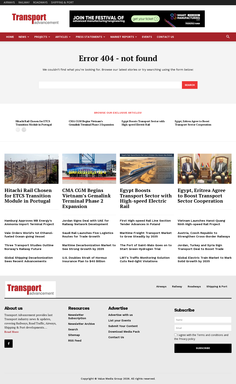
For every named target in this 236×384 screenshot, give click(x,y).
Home (10, 37)
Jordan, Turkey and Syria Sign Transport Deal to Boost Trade (201, 247)
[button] (227, 37)
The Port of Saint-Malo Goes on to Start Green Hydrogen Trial (146, 247)
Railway (24, 2)
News (24, 37)
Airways (9, 2)
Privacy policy (187, 339)
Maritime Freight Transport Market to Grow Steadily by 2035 (146, 234)
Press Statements (90, 37)
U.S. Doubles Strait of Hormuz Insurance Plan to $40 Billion (84, 259)
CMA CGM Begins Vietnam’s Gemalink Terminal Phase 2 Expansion (91, 123)
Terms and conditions (210, 335)
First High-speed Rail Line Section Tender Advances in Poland (145, 222)
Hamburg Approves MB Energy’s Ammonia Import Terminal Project (29, 222)
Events (147, 37)
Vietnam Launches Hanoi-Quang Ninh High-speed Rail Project (201, 222)
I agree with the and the (201, 337)
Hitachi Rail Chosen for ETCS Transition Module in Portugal (34, 123)
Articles (63, 37)
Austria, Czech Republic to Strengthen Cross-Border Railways (204, 234)
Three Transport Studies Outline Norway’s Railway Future (29, 247)
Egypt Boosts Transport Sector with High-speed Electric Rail (143, 123)
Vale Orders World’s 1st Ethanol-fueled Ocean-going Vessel (28, 234)
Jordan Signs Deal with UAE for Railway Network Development (85, 222)
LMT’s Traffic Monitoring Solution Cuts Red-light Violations (145, 259)
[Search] (190, 85)
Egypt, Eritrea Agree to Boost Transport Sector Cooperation (193, 123)
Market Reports (123, 37)
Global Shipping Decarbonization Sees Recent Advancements (28, 259)
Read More (11, 332)
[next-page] (24, 130)
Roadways (40, 2)
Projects (42, 37)
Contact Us (165, 37)
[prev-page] (18, 130)
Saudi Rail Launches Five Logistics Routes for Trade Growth (87, 234)
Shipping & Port (62, 2)
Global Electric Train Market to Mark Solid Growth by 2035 (205, 259)
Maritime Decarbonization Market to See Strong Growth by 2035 (89, 247)
